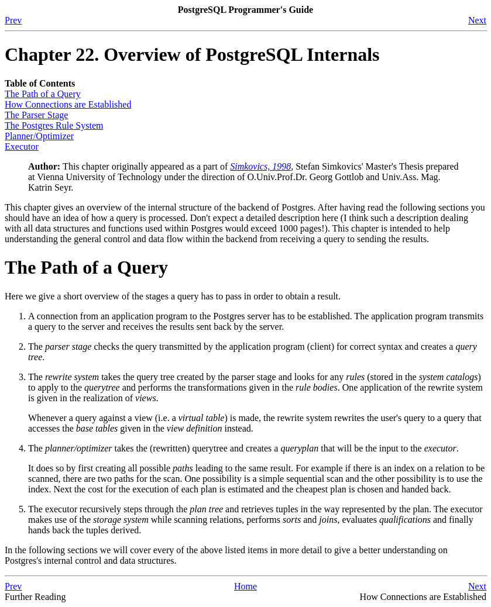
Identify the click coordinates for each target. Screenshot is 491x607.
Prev (13, 20)
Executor (22, 146)
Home (245, 586)
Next (477, 20)
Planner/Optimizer (39, 136)
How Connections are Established (68, 104)
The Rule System (54, 125)
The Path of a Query (43, 94)
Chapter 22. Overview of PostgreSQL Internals (192, 54)
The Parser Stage (36, 115)
